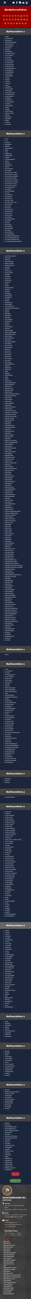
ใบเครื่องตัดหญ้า (9, 1151)
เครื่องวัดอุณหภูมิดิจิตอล (11, 621)
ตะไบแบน (7, 953)
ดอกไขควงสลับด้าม (10, 828)
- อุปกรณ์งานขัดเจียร (8, 1255)
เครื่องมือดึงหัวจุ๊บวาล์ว (11, 560)
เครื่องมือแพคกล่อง (10, 569)
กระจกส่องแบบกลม (10, 53)
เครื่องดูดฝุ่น (8, 472)
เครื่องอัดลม (8, 627)
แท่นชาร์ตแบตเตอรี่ (9, 1066)
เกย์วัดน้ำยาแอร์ (9, 111)
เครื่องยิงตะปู (8, 584)
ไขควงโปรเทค (8, 217)
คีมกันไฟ (7, 310)
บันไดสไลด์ (7, 1144)
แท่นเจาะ (7, 1062)
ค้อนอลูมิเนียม (8, 297)
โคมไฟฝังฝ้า (8, 634)
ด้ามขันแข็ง (8, 892)
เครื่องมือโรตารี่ (8, 571)
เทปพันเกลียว (8, 1057)
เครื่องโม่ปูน (8, 578)
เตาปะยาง (7, 1003)
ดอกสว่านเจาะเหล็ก (9, 875)
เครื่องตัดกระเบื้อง (9, 476)
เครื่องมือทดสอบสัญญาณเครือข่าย (14, 565)
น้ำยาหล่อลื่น (8, 1107)
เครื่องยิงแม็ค (8, 588)
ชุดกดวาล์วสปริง (9, 677)
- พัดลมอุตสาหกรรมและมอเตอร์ (11, 1277)
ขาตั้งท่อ (7, 157)
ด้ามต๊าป (7, 907)
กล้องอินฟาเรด (9, 74)
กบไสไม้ (7, 37)
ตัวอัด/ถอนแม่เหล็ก (10, 985)
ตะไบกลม (7, 942)
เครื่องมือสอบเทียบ (9, 573)
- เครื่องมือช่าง (6, 1243)
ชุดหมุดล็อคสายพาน (10, 749)
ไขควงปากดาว (8, 213)
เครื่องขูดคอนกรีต (9, 431)
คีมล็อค (7, 379)
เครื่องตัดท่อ (8, 485)
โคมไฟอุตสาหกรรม (9, 636)
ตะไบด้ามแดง (8, 944)
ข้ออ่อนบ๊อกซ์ (8, 154)
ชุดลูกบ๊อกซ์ (8, 740)
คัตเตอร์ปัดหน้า (9, 303)
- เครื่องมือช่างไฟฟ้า (8, 1288)
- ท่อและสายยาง (6, 1258)
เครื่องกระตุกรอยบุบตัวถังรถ (12, 394)
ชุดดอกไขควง (8, 706)
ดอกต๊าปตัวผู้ (8, 851)
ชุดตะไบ (7, 714)
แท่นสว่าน (7, 1073)
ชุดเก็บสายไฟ (8, 678)
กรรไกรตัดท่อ (8, 40)
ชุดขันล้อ (7, 684)
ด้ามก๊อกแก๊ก (8, 888)
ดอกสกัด (7, 854)
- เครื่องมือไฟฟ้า (7, 1286)
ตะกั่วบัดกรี (7, 936)
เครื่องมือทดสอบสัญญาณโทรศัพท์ (13, 567)
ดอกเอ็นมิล (8, 886)
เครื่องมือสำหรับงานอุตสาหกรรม (13, 575)
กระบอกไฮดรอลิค (9, 65)
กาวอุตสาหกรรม (9, 89)
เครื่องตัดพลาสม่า (9, 487)
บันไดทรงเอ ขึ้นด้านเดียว (11, 1136)
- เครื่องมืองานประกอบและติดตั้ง (11, 1275)
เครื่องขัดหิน (8, 429)
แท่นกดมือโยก (8, 1060)
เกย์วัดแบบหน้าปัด (9, 113)
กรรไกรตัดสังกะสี (9, 44)
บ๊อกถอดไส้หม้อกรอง (10, 1129)
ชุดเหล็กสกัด (8, 755)
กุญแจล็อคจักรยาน (10, 94)
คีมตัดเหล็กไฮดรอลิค (10, 334)
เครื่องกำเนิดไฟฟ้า (9, 403)
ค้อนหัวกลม (8, 293)
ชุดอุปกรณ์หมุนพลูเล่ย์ (10, 760)
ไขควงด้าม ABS (9, 200)
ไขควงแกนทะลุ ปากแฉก (11, 184)
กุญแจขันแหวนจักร (10, 93)
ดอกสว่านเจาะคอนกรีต (10, 869)
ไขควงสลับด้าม (9, 226)
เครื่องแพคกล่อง (9, 550)
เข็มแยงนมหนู (8, 165)
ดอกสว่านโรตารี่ (9, 881)
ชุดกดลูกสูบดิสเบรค (10, 675)
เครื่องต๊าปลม (8, 502)
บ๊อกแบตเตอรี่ (8, 1132)
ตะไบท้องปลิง (8, 949)
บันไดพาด (7, 1142)
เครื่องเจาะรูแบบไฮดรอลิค (11, 442)
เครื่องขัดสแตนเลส (9, 426)
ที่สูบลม (7, 1055)
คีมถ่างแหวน (8, 340)
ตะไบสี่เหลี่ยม (8, 958)
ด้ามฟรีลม (7, 910)
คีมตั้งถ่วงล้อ (8, 321)
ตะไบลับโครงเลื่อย (9, 955)
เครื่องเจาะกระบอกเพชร (11, 440)
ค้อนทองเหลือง (9, 273)
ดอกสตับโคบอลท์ (9, 856)
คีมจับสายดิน (8, 316)
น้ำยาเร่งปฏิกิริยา (9, 1101)
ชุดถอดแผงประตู (9, 721)
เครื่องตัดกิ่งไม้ (8, 478)
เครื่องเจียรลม (8, 446)
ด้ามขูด (7, 897)
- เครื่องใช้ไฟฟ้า (6, 1281)
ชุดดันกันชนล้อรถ (9, 710)
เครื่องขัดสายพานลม (10, 427)
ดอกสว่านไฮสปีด (9, 884)
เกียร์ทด (7, 121)
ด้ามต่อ (7, 903)
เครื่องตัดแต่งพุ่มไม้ (10, 481)
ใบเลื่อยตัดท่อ (8, 1160)
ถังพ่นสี (7, 1029)
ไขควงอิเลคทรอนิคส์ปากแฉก (12, 236)
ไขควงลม (7, 223)
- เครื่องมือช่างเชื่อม (8, 1262)
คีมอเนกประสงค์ (9, 388)
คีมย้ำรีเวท (7, 373)
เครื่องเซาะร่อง (8, 461)
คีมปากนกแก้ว (8, 358)
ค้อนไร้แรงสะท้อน (9, 288)
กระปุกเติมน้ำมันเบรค (10, 68)
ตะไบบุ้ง (7, 951)
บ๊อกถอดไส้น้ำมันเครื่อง (11, 1127)
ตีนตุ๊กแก (7, 994)
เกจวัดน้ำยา (8, 104)
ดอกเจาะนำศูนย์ (9, 843)
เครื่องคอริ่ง (8, 433)
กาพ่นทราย (7, 83)
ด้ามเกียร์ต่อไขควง (9, 890)
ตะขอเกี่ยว (7, 938)
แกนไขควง (7, 122)
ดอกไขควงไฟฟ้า (9, 825)
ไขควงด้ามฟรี (8, 197)
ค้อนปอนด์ (7, 278)
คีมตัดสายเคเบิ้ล (9, 330)
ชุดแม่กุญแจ (8, 736)
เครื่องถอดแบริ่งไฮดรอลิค (11, 513)
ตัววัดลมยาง (8, 983)
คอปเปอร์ (7, 299)
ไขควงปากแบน (8, 215)
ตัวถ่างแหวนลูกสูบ (9, 975)
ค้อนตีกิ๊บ (7, 269)
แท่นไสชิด (7, 1075)
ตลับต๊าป (7, 931)
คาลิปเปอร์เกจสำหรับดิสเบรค (12, 308)
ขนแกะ (6, 139)
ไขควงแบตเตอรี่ (9, 210)
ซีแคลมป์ (7, 781)
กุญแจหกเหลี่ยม (9, 96)
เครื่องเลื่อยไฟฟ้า (9, 603)
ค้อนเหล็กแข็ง (8, 295)
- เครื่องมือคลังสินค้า (8, 1294)
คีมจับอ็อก (7, 317)
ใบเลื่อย (7, 1157)
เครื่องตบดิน (8, 474)
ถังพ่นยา (7, 1027)
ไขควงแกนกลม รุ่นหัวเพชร (11, 176)
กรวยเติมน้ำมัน (8, 52)
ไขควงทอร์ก (8, 208)
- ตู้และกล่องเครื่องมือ (8, 1245)
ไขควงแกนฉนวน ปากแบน (11, 182)
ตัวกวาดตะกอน (9, 962)
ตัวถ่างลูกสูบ (8, 973)
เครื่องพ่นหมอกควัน (10, 549)
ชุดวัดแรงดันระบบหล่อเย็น (11, 747)
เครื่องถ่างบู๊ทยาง (9, 517)
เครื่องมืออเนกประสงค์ (10, 577)
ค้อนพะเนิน (7, 282)
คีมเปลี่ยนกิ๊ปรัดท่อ (9, 364)
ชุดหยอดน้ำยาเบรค (9, 751)
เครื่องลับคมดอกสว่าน (10, 597)
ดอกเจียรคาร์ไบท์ (9, 847)
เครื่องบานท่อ (8, 530)
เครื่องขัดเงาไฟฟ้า (9, 420)
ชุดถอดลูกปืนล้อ (9, 725)
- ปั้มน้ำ (4, 1266)
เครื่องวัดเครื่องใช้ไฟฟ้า (11, 614)
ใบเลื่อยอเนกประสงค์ (10, 1168)
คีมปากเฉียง (8, 357)
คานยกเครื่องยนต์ (9, 306)
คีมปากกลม (8, 351)
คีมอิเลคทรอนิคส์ (9, 390)
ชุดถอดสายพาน (9, 731)
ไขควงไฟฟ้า (8, 221)
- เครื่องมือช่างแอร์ (7, 1290)
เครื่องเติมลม (8, 506)
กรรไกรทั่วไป (8, 48)
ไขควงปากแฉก (8, 212)
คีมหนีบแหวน (8, 386)
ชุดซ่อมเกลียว (8, 701)
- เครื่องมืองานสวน (7, 1273)
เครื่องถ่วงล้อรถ (9, 509)
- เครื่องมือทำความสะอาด (9, 1268)
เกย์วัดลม (7, 115)
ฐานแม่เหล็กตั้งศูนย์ (10, 797)
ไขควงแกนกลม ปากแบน (11, 174)
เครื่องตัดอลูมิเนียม (10, 496)
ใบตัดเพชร (7, 1153)
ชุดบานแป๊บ (8, 734)
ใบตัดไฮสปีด (8, 1155)
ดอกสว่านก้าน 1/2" (9, 858)
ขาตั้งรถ (7, 161)
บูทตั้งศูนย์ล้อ (8, 1147)
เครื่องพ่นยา (8, 547)
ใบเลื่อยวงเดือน (9, 1164)
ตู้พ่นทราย (7, 999)
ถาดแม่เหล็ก (8, 1036)
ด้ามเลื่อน (7, 912)
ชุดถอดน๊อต (8, 719)
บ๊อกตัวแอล (8, 1125)
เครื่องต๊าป (7, 498)
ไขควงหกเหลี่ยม (9, 228)
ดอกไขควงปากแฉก (10, 821)
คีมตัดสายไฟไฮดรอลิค (10, 332)
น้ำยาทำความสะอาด (10, 1099)
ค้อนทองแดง (8, 271)
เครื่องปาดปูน (8, 532)
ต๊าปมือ (7, 992)
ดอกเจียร (7, 845)
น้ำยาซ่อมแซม (8, 1095)
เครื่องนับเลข (8, 524)
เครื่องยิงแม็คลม (9, 591)
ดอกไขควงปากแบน (10, 823)
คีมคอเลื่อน (7, 314)
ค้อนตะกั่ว (7, 267)
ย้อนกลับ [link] (15, 1174)
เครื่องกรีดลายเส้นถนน (10, 396)
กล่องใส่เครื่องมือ (9, 72)
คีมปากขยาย (8, 353)
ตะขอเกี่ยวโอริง (9, 940)
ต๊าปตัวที (7, 988)
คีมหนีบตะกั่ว (8, 381)
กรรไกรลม (7, 50)
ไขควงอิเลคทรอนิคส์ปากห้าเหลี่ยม (13, 241)
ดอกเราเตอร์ (8, 849)
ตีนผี (6, 996)
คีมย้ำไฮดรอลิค (8, 375)
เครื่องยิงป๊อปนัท (9, 586)
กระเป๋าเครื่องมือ (9, 70)
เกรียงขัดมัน (8, 117)
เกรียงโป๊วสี (8, 119)
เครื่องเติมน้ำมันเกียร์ (10, 504)
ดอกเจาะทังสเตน (9, 841)
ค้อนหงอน (7, 289)
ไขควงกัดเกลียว (9, 169)
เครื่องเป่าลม (8, 537)
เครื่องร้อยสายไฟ (9, 593)
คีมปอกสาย (8, 349)
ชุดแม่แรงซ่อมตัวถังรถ (10, 738)
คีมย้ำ (6, 371)
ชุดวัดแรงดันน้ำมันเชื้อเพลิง (12, 745)
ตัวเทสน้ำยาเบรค (9, 977)
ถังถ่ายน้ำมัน (8, 1025)
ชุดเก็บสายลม (8, 682)
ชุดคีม (6, 693)
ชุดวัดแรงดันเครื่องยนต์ (11, 744)
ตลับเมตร (7, 932)
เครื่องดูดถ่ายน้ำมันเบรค (11, 468)
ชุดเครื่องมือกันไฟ (9, 695)
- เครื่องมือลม (6, 1271)
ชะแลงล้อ (7, 673)
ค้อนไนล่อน (8, 276)
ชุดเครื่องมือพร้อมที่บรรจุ (11, 697)
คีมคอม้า (7, 312)
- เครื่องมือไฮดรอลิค (8, 1256)
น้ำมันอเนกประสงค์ (9, 1094)
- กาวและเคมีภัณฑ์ (7, 1284)
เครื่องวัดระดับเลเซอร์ (10, 618)
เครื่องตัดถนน (8, 483)
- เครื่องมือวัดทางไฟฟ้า (8, 1260)
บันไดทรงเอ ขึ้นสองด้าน (11, 1138)
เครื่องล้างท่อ (8, 601)
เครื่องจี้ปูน (7, 439)
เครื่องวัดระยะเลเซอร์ (10, 619)
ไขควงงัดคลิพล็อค (9, 191)
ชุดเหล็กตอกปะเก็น (9, 753)
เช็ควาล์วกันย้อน (9, 762)
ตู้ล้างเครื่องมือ (8, 1001)
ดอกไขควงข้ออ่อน (9, 815)
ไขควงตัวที (7, 206)
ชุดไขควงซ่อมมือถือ (10, 690)
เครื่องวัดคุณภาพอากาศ (11, 612)
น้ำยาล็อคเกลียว (9, 1103)
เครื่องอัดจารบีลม (9, 625)
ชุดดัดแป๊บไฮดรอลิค (10, 708)
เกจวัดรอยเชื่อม (9, 106)
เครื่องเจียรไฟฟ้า (9, 444)
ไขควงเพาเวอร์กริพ (10, 219)
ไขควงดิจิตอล (8, 204)
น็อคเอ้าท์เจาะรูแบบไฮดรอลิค (12, 1092)
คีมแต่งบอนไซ (8, 336)
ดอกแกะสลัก (8, 812)
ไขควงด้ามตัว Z (9, 195)
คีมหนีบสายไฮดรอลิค (10, 383)
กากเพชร (7, 78)
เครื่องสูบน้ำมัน (8, 623)
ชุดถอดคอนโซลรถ (9, 718)
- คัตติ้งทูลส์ (5, 1242)
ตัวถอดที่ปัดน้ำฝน (9, 968)
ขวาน (6, 141)
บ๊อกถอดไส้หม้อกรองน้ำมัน (11, 1130)
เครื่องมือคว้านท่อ (9, 556)
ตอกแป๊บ (7, 934)
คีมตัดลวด (7, 329)
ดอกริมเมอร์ (8, 853)
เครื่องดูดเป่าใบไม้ (9, 470)
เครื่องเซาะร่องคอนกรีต (11, 463)
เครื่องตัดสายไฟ (9, 491)
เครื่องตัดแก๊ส (8, 480)
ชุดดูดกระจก (8, 712)
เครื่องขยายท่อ (8, 409)
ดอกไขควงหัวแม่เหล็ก (10, 834)
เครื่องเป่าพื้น (8, 536)
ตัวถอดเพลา (8, 970)
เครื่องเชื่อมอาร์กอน (10, 457)
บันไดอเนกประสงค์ (9, 1145)
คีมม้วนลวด (8, 370)
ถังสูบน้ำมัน (8, 1033)
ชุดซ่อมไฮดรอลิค (9, 704)
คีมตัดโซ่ (7, 323)
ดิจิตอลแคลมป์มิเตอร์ (10, 914)
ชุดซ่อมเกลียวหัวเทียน (10, 703)
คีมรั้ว (6, 377)
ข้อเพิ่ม (6, 150)
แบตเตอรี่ (7, 1149)
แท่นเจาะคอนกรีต (9, 1064)
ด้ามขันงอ (7, 894)
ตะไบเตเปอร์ (8, 945)
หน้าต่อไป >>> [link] (15, 1181)
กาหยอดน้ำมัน (8, 91)
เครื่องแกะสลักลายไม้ (10, 407)
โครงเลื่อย (7, 640)
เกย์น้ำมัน (7, 109)
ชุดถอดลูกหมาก (9, 727)
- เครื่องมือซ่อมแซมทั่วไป (9, 1253)
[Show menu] (4, 2)
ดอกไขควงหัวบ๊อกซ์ (10, 832)
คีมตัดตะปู (7, 325)
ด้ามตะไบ (7, 905)
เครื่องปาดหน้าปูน (9, 534)
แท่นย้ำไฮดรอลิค (9, 1072)
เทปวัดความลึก (8, 1058)
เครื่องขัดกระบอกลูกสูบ (11, 416)
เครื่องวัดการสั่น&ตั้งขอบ (11, 608)
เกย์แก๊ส (7, 107)
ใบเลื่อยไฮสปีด (8, 1170)
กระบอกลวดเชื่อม (9, 61)
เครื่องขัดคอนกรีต (9, 418)
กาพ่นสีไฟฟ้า (8, 87)
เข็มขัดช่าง (7, 163)
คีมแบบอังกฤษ (8, 347)
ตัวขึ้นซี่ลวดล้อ (8, 964)
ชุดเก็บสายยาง (8, 680)
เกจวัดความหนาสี (9, 102)
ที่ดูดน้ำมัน (7, 1053)
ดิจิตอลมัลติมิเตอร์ (9, 916)
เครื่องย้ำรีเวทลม (9, 580)
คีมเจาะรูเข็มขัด (8, 319)
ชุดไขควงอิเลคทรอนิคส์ (11, 691)
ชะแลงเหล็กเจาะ (9, 671)
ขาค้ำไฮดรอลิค (8, 156)
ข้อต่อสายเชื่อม (9, 148)
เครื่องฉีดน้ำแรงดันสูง (10, 448)
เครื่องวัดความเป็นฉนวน (11, 610)
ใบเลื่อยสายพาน (9, 1166)
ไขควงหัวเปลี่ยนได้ (9, 234)
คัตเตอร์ (7, 301)
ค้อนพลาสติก (8, 280)
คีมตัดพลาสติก (9, 327)
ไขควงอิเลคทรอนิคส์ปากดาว (12, 238)
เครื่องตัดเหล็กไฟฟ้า (10, 495)
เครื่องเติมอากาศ (9, 508)
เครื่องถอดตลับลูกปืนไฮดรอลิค (13, 511)
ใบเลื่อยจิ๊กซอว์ (8, 1158)
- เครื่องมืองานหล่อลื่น (8, 1269)
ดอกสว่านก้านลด (9, 864)
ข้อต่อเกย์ (7, 143)
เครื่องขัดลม (8, 424)
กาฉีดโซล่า (7, 79)
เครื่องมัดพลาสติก (9, 552)
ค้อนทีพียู (7, 275)
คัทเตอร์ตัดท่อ (8, 304)
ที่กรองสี (7, 1051)
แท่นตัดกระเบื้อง (9, 1068)
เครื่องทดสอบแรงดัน (10, 521)
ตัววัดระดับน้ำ (8, 981)
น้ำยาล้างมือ (8, 1105)
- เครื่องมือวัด (6, 1251)
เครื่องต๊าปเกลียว (9, 500)
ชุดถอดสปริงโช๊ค (9, 729)
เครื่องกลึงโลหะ (9, 399)
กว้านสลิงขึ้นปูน (9, 76)
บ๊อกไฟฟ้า (7, 1134)
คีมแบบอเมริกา (8, 345)
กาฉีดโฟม (7, 81)
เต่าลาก (7, 1005)
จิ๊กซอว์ (7, 654)
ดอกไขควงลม (8, 826)
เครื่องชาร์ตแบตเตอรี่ (10, 452)
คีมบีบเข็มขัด (8, 344)
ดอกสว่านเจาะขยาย (10, 867)
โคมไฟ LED (8, 638)
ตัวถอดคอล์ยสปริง (10, 966)
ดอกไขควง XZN (9, 836)
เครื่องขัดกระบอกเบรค (10, 414)
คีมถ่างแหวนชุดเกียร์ (10, 342)
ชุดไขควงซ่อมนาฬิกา (10, 688)
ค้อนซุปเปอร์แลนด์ (9, 265)
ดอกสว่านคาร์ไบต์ (9, 866)
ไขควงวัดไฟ (8, 225)
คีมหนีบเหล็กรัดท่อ (9, 385)
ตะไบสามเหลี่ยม (9, 957)
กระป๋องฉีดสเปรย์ (9, 66)
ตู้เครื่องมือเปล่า (9, 998)
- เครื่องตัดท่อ (6, 1249)
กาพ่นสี (7, 85)
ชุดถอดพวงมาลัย (9, 723)
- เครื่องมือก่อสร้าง (7, 1247)
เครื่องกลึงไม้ (8, 398)
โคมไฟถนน (7, 632)
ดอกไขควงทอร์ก (9, 819)
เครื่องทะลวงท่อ (9, 522)
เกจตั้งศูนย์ (8, 98)
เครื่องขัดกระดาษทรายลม (11, 412)
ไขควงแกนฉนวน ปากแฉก (11, 180)
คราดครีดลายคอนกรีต (10, 256)
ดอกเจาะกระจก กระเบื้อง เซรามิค (13, 840)
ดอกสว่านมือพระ (9, 879)
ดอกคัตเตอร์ (8, 838)
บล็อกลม (7, 1123)
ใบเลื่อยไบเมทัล (8, 1162)
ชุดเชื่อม (7, 699)
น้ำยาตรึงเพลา (8, 1097)
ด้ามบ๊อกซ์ (7, 908)
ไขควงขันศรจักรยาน (10, 187)
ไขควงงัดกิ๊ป (8, 189)
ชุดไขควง (7, 686)
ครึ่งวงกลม (8, 258)
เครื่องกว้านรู (8, 401)
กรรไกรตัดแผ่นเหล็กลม (10, 42)
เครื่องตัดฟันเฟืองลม (10, 489)
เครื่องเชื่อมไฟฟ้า (9, 455)
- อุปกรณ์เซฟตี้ (6, 1292)
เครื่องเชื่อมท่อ (8, 453)
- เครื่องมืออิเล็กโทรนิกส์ (9, 1283)
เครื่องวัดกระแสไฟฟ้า (10, 604)
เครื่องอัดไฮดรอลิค (9, 629)
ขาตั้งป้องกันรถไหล (10, 159)
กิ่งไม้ (9, 38)
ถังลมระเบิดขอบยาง (10, 1031)
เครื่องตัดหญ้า (8, 493)
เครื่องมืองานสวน (9, 558)
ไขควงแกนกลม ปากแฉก (11, 172)
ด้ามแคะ (7, 899)
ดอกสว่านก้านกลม (9, 860)
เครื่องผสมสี (8, 539)
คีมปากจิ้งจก (8, 355)
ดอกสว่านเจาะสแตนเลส (11, 873)
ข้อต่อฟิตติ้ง (8, 144)
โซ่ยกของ (7, 782)
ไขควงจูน (7, 193)
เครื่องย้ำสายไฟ (9, 582)
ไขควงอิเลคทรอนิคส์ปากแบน (12, 239)
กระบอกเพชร (8, 59)
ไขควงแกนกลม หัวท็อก (11, 178)
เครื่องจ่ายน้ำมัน (9, 437)
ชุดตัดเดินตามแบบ (9, 716)
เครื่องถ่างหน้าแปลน (10, 519)
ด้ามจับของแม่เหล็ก (10, 901)
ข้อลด (6, 152)
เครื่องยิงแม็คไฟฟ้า (9, 590)
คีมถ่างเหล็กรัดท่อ (9, 338)
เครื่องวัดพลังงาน (9, 616)
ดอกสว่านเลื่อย (8, 882)
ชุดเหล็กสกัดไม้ (9, 757)
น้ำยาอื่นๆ (7, 1108)
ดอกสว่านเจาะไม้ (9, 871)
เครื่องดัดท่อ (8, 465)
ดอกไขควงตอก (9, 817)
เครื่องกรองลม (8, 392)
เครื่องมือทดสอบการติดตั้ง (11, 563)
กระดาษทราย (8, 57)
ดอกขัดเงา (7, 813)
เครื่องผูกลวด (8, 541)
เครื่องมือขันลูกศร (9, 554)
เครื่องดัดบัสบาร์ (9, 467)
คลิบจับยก (7, 260)
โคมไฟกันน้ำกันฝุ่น (9, 631)
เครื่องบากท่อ (8, 528)
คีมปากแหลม (8, 362)
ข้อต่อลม (7, 146)
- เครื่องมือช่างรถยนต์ (8, 1279)
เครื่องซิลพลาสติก (9, 459)
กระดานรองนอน (9, 55)
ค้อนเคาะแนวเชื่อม (9, 263)
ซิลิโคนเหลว (8, 779)
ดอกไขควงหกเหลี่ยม (10, 830)
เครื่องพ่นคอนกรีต (9, 543)
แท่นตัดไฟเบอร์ (8, 1070)
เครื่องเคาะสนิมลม (9, 435)
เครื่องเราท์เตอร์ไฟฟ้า (10, 595)
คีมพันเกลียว (8, 368)
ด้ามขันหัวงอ (8, 895)
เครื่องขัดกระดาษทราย (10, 411)
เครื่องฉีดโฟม (8, 450)
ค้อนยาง (7, 286)
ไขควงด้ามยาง (8, 198)
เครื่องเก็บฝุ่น (8, 405)
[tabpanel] (15, 17)
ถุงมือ (6, 1022)
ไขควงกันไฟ (8, 170)
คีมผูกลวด (7, 366)
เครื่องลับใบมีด (8, 599)
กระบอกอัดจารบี (9, 63)
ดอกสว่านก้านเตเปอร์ (10, 862)
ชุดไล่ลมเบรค (8, 742)
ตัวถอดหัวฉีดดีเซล (9, 972)
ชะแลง (6, 669)
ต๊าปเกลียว (7, 986)
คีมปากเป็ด (7, 360)
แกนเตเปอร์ (8, 124)
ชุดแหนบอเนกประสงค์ (10, 759)
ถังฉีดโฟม (7, 1023)
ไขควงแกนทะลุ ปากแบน (11, 185)
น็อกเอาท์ (7, 1090)
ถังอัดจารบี (8, 1035)
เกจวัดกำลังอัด (9, 100)
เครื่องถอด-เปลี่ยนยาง (10, 515)
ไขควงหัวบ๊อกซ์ (9, 232)
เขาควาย (7, 167)
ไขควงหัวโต (8, 230)
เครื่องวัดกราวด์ (9, 606)
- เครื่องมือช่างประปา (8, 1264)
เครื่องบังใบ (8, 526)
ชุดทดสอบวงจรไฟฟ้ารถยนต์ (12, 732)
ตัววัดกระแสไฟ (8, 979)
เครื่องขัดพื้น (8, 422)
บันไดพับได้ (8, 1140)
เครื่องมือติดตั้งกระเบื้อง (11, 562)
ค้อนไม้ (6, 284)
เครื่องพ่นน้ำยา (8, 545)
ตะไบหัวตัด (7, 960)
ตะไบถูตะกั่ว (8, 947)
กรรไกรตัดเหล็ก (9, 46)
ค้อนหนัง (7, 291)
